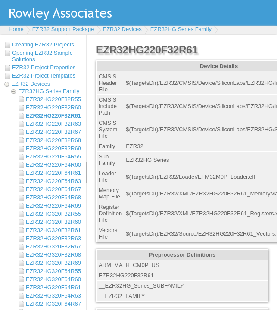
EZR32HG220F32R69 (53, 148)
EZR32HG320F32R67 (53, 246)
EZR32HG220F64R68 (53, 197)
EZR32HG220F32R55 (53, 99)
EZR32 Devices (122, 29)
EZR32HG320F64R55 (53, 271)
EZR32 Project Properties (43, 67)
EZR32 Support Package (63, 29)
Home (16, 29)
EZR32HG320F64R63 (53, 295)
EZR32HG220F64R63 (53, 181)
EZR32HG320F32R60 (53, 222)
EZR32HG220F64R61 (53, 173)
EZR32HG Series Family (181, 29)
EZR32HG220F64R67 (53, 189)
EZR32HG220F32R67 (53, 132)
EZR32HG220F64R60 (53, 164)
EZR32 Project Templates (43, 75)
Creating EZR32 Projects (43, 44)
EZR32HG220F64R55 (53, 156)
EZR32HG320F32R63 (53, 238)
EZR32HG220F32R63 (53, 124)
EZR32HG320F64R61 (53, 287)
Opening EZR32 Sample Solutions (42, 56)
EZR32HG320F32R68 (53, 254)
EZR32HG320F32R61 (53, 230)
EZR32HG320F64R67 (53, 304)
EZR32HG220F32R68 (53, 140)
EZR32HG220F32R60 (53, 107)
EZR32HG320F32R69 (53, 263)
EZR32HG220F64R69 (53, 205)
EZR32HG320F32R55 (53, 214)
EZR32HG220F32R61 (53, 115)
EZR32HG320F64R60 (53, 279)
